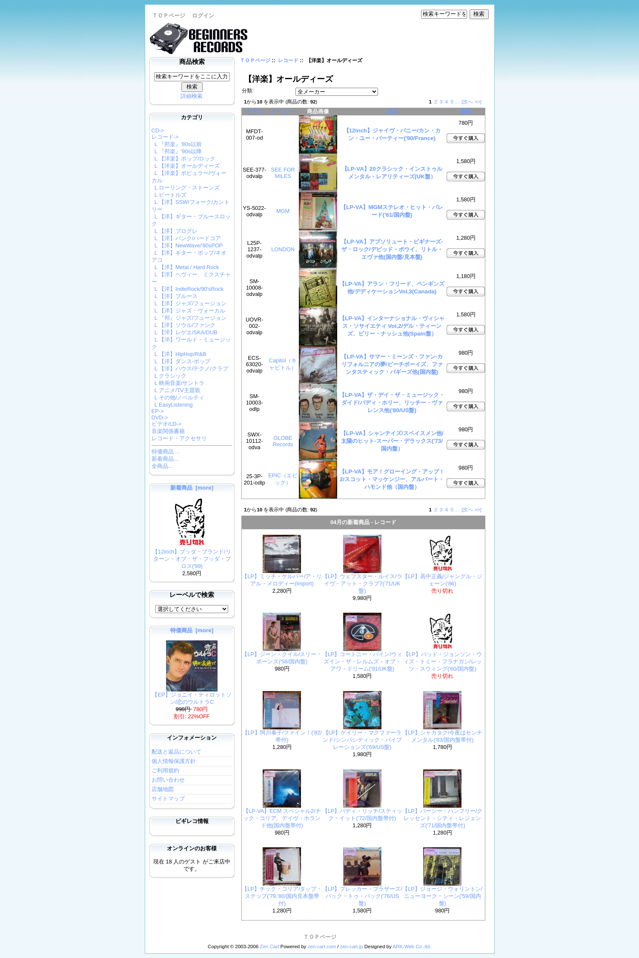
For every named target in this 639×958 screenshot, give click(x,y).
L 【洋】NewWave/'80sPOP (187, 245)
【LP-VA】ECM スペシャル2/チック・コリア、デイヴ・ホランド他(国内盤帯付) (282, 818)
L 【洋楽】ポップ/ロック (184, 158)
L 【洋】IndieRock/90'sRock (188, 289)
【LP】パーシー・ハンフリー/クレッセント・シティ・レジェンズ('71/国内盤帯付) (442, 818)
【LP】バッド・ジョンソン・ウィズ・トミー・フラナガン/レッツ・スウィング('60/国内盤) (442, 661)
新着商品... (165, 459)
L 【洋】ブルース (175, 296)
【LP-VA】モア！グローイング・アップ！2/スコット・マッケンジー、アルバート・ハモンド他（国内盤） (391, 479)
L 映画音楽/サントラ (178, 383)
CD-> (158, 130)
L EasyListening (172, 405)
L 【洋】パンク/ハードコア (186, 238)
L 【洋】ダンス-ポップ (181, 361)
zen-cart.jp (351, 946)
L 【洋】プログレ (175, 231)
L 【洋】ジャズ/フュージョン (189, 303)
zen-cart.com (322, 946)
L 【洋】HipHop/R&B (179, 354)
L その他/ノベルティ (178, 397)
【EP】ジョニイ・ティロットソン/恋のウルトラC (191, 695)
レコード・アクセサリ (179, 438)
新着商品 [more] (191, 488)
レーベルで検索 (191, 594)
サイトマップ (168, 798)
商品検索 (192, 61)
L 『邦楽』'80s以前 (177, 144)
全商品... (162, 466)
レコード (288, 60)
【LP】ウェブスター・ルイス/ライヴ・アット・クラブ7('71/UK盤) (362, 583)
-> (165, 137)
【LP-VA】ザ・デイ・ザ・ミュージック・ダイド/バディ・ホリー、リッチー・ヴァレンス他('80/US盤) (391, 402)
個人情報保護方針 (174, 761)
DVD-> (160, 417)
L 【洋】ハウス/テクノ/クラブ (190, 368)
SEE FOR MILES (283, 172)
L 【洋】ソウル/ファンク (184, 325)
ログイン (203, 15)
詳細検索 (192, 96)
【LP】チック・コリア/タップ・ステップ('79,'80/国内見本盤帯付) (282, 896)
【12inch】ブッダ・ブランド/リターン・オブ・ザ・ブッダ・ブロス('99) (191, 556)
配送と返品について (176, 752)
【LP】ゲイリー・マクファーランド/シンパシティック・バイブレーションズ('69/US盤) (362, 739)
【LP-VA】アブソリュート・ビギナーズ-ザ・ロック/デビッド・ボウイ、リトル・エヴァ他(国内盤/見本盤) (392, 249)
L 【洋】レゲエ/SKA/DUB (185, 332)
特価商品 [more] (191, 630)
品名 (392, 111)
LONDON (283, 249)
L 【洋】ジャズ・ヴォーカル (188, 310)
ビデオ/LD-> (167, 424)
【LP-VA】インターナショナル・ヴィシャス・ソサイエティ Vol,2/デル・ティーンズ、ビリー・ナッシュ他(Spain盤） (391, 326)
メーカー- (283, 111)
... (457, 101)
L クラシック (169, 376)
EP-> (158, 411)
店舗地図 (163, 789)
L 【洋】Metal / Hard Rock (185, 267)
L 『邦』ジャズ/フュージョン (189, 318)
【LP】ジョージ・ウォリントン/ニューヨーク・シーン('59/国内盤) (442, 896)
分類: (247, 91)
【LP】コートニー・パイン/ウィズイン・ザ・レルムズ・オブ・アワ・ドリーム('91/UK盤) (362, 661)
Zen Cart (269, 946)
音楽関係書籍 (168, 431)
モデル (254, 111)
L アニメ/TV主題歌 (176, 390)
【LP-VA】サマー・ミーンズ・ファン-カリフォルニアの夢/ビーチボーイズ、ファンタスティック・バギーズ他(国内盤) (392, 364)
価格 (465, 111)
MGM (282, 211)
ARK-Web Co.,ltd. (412, 946)
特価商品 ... (166, 451)
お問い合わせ (168, 780)
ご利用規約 (165, 770)
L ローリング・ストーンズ (186, 187)
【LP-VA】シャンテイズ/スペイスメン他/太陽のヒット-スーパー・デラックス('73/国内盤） (392, 441)
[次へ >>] (471, 101)
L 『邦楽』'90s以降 (177, 151)
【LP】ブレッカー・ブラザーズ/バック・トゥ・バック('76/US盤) (362, 896)
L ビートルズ (169, 195)
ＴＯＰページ (168, 15)
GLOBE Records (283, 441)
